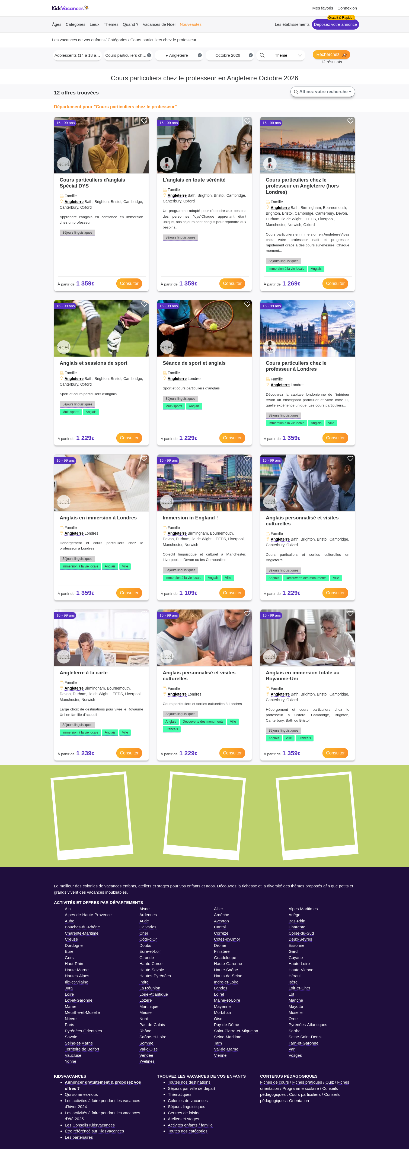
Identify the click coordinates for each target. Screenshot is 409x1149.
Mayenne (222, 1006)
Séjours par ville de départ (191, 1088)
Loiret (219, 994)
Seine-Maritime (227, 1036)
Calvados (147, 927)
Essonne (296, 945)
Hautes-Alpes (77, 975)
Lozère (145, 1000)
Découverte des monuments (306, 578)
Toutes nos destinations (189, 1082)
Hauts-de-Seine (228, 975)
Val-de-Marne (226, 1049)
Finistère (222, 951)
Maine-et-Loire (227, 1000)
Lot (291, 994)
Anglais (316, 269)
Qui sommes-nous (81, 1094)
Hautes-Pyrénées (155, 975)
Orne (293, 1018)
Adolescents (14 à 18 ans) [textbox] (78, 55)
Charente (297, 927)
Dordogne (74, 945)
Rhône (145, 1031)
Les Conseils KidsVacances (90, 1125)
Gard (293, 951)
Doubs (145, 945)
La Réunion (149, 988)
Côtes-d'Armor (227, 939)
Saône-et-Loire (152, 1036)
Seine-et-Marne (79, 1043)
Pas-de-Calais (152, 1024)
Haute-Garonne (228, 963)
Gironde (146, 957)
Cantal (220, 927)
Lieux (95, 24)
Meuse (145, 1012)
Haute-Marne (77, 969)
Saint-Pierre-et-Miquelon (236, 1031)
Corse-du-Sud (301, 933)
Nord (143, 1018)
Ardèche (221, 914)
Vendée (146, 1055)
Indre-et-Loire (226, 982)
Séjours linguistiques (77, 232)
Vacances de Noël (159, 24)
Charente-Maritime (81, 933)
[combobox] (77, 55)
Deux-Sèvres (300, 939)
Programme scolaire (301, 1088)
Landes (220, 988)
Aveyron (221, 921)
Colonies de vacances (188, 1100)
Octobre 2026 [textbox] (234, 55)
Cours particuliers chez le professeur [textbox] (128, 55)
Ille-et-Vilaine (76, 982)
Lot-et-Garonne (78, 1000)
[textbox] (281, 55)
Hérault (295, 975)
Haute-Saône (226, 969)
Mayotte (296, 1006)
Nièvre (70, 1018)
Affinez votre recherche (323, 91)
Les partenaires (79, 1137)
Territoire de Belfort (82, 1049)
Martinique (148, 1006)
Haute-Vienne (301, 969)
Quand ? (131, 24)
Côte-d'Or (148, 939)
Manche (296, 1000)
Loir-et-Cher (299, 988)
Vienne (220, 1055)
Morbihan (222, 1012)
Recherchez (331, 54)
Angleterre (74, 201)
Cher (143, 933)
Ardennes (148, 914)
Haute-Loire (299, 963)
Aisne (144, 908)
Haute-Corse (150, 963)
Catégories (75, 24)
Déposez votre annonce (335, 24)
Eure (69, 951)
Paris (69, 1024)
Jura (69, 988)
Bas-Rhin (297, 921)
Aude (144, 921)
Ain (68, 908)
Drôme (220, 945)
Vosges (295, 1055)
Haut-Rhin (74, 963)
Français (171, 729)
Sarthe (295, 1031)
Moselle (296, 1012)
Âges (56, 24)
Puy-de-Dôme (226, 1024)
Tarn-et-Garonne (303, 1043)
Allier (218, 908)
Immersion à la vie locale (286, 269)
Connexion (347, 8)
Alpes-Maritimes (303, 908)
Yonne (70, 1061)
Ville (331, 423)
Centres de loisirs (183, 1112)
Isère (293, 982)
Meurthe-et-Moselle (82, 1012)
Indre (144, 982)
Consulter (129, 283)
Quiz (329, 1082)
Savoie (71, 1036)
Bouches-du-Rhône (82, 927)
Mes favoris (322, 8)
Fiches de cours (274, 1082)
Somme (146, 1043)
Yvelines (147, 1061)
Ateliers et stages (183, 1118)
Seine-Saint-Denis (305, 1036)
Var (292, 1049)
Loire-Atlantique (153, 994)
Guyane (296, 957)
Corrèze (221, 933)
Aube (69, 921)
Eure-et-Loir (150, 951)
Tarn (218, 1043)
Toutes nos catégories (187, 1131)
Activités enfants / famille (190, 1125)
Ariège (294, 914)
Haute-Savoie (151, 969)
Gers (69, 957)
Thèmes (111, 24)
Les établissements (292, 24)
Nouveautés (191, 24)
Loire (69, 994)
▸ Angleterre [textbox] (184, 55)
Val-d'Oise (148, 1049)
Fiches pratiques (307, 1082)
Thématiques (179, 1094)
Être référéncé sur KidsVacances (94, 1131)
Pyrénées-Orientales (83, 1031)
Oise (218, 1018)
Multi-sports (70, 412)
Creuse (71, 939)
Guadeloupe (225, 957)
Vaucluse (73, 1055)
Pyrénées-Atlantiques (308, 1024)
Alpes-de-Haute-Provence (88, 914)
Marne (70, 1006)
